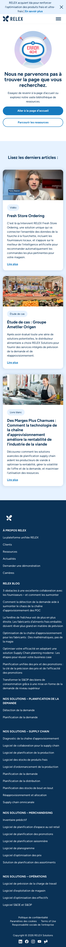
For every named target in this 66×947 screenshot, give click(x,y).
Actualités (9, 558)
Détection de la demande (19, 710)
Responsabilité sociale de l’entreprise (33, 924)
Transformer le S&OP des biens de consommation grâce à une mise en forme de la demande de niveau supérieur (32, 684)
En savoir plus (34, 11)
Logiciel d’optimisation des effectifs (25, 897)
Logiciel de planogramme (18, 848)
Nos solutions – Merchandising (28, 812)
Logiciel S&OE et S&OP (17, 904)
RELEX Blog (11, 583)
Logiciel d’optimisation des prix (22, 855)
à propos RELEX (14, 530)
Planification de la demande (20, 717)
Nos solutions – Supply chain (26, 731)
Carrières (8, 573)
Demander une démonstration (21, 565)
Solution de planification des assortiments (29, 862)
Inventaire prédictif (15, 820)
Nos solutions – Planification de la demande (31, 701)
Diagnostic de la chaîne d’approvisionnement (31, 738)
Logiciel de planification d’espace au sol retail (31, 827)
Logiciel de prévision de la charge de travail (30, 883)
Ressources (10, 551)
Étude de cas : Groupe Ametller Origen (26, 324)
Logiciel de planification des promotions (28, 834)
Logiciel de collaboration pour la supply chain (31, 745)
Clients (7, 544)
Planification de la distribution (21, 781)
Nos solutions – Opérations (25, 876)
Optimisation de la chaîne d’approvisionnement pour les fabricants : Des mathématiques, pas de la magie (33, 637)
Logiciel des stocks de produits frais (25, 759)
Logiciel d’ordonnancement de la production (30, 766)
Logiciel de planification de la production (28, 752)
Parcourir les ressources (33, 122)
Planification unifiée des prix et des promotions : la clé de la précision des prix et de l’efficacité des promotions (33, 668)
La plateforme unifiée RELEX (21, 537)
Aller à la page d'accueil (33, 110)
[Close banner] (61, 7)
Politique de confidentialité (33, 917)
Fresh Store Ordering (25, 215)
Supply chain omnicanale (19, 802)
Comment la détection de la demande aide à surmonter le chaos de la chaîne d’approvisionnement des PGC (31, 606)
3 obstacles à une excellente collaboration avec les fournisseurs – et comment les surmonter (32, 592)
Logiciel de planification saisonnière (25, 841)
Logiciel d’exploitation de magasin (24, 890)
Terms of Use (48, 921)
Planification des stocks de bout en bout (28, 788)
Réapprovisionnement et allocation (25, 795)
